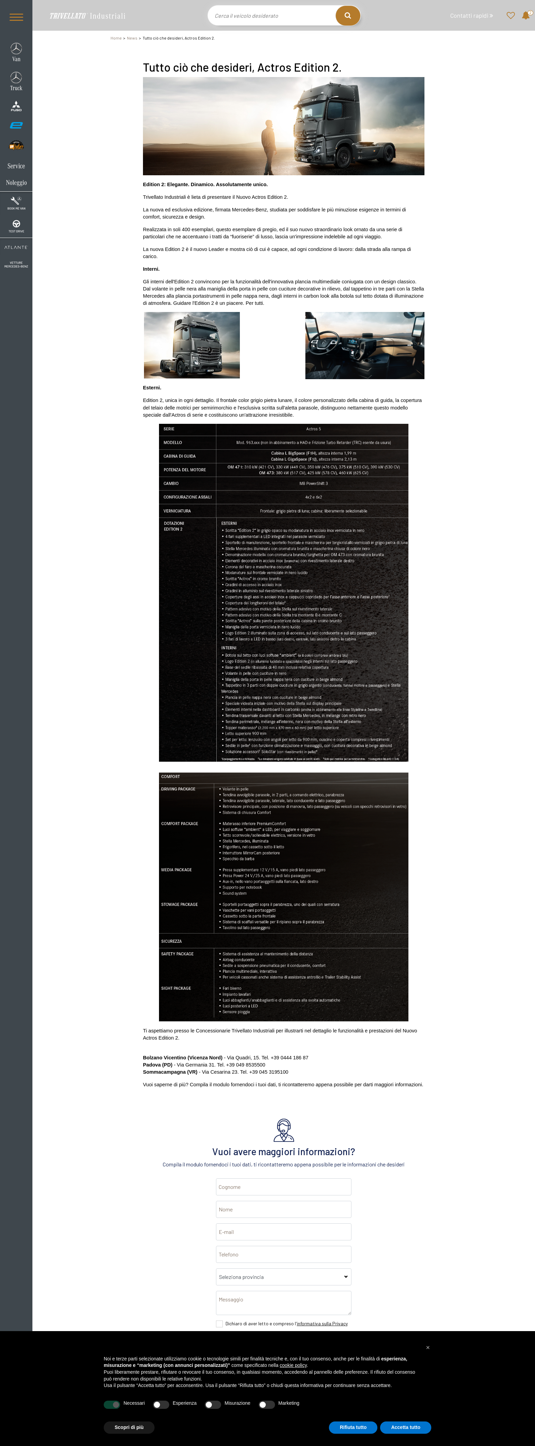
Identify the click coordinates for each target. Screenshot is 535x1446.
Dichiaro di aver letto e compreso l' (287, 1323)
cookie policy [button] (293, 1365)
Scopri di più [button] (129, 1427)
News (132, 37)
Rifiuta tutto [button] (353, 1427)
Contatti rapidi (471, 15)
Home (116, 37)
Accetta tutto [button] (405, 1427)
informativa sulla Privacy (322, 1323)
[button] (427, 1347)
